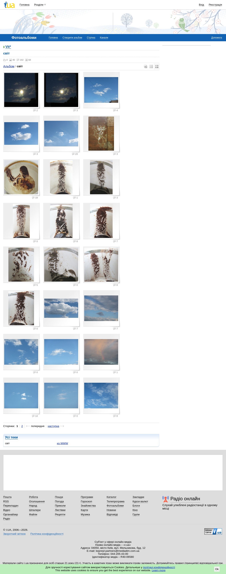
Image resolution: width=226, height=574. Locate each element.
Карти (84, 510)
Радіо (6, 518)
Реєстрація (215, 4)
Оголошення (37, 501)
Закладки (138, 496)
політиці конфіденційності (159, 567)
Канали (104, 37)
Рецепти (60, 514)
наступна (53, 426)
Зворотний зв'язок (14, 533)
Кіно (135, 510)
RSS (6, 501)
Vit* (8, 47)
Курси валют (140, 501)
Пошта (7, 496)
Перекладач (10, 505)
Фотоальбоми (115, 505)
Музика (85, 514)
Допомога (216, 37)
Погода (59, 501)
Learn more (159, 570)
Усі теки (11, 437)
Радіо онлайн (185, 498)
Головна (24, 4)
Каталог (111, 496)
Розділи (38, 4)
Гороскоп (86, 501)
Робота (33, 496)
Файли (33, 514)
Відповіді (112, 514)
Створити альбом (72, 37)
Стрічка (91, 37)
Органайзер (10, 514)
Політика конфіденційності (46, 533)
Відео (6, 510)
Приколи (60, 505)
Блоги (136, 505)
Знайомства (88, 505)
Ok (217, 569)
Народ (33, 505)
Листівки (60, 510)
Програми (87, 496)
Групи (136, 514)
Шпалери (34, 510)
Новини (111, 510)
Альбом (8, 66)
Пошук (59, 496)
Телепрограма (115, 501)
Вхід (201, 4)
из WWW (62, 443)
